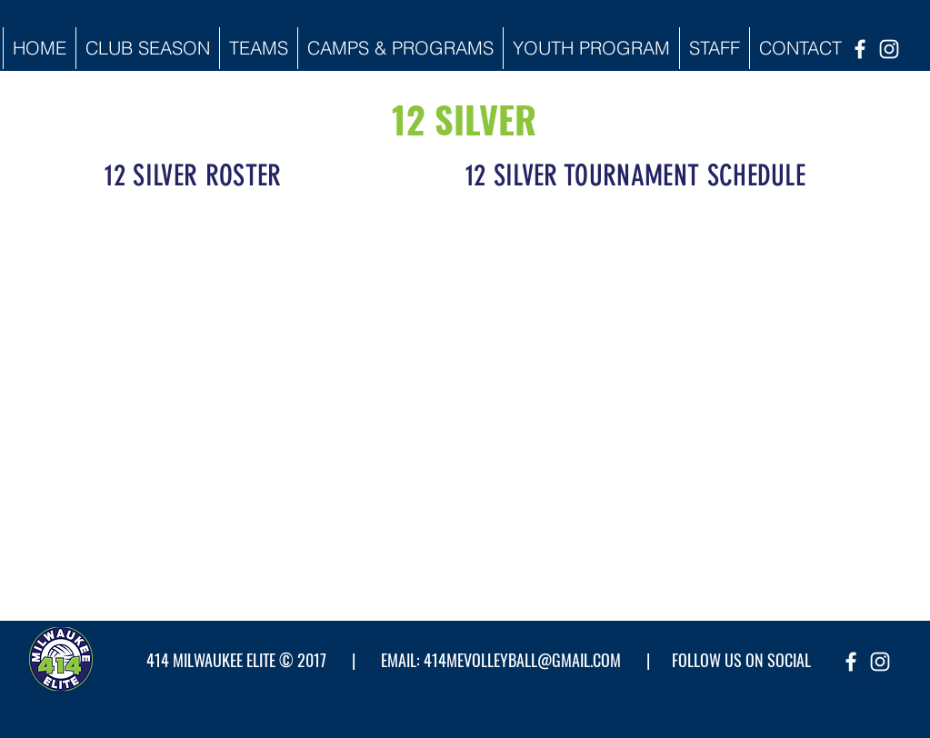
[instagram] (889, 49)
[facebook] (860, 49)
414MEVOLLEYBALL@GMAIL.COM (522, 660)
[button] (147, 48)
